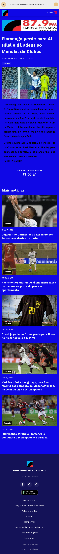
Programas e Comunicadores (29, 505)
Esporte (6, 63)
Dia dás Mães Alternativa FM (29, 527)
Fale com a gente (29, 532)
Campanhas (29, 522)
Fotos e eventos (29, 511)
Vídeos (29, 516)
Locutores (29, 538)
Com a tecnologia (29, 549)
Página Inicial (29, 500)
